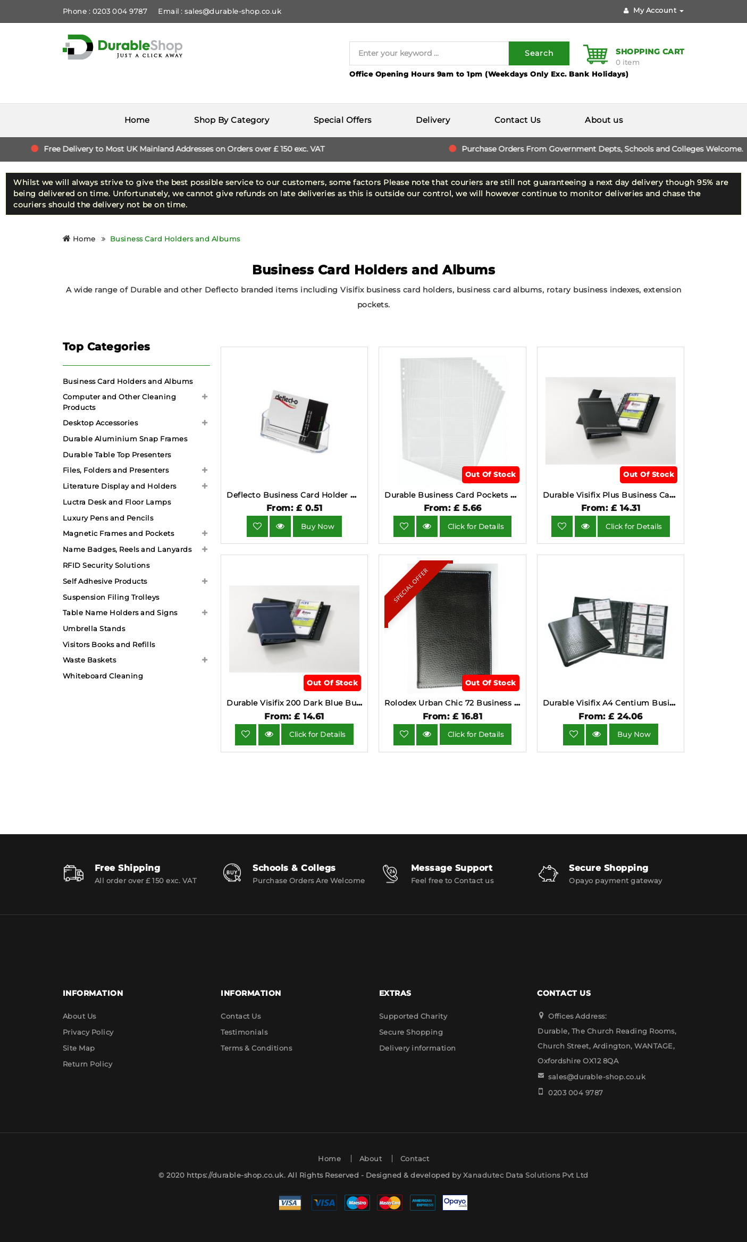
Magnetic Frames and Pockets (118, 533)
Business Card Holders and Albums (175, 238)
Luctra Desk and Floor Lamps (117, 502)
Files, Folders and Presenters (116, 470)
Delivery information (417, 1048)
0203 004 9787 (575, 1092)
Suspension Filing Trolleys (111, 597)
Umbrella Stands (94, 628)
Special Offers (343, 120)
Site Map (79, 1048)
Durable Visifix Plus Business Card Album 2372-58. (642, 495)
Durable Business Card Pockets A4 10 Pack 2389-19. (485, 495)
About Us (79, 1016)
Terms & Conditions (256, 1048)
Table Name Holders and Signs (120, 612)
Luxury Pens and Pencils (108, 518)
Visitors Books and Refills (109, 644)
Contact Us (517, 120)
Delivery (433, 120)
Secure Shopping (411, 1032)
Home (137, 120)
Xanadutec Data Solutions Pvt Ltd (526, 1175)
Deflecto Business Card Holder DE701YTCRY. (314, 495)
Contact (415, 1158)
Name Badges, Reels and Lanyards (127, 549)
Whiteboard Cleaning (103, 676)
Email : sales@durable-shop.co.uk (219, 11)
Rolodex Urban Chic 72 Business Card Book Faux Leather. (497, 703)
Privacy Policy (88, 1032)
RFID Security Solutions (106, 565)
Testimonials (244, 1032)
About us (604, 120)
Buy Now (317, 526)
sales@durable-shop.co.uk (596, 1076)
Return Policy (88, 1064)
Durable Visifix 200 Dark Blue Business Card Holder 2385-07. (345, 703)
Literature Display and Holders (120, 486)
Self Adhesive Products (105, 581)
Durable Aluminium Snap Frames (125, 438)
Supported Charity (413, 1016)
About (370, 1158)
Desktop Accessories (100, 422)
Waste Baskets (89, 660)
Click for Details (476, 526)
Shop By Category (231, 120)
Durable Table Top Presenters (117, 454)
